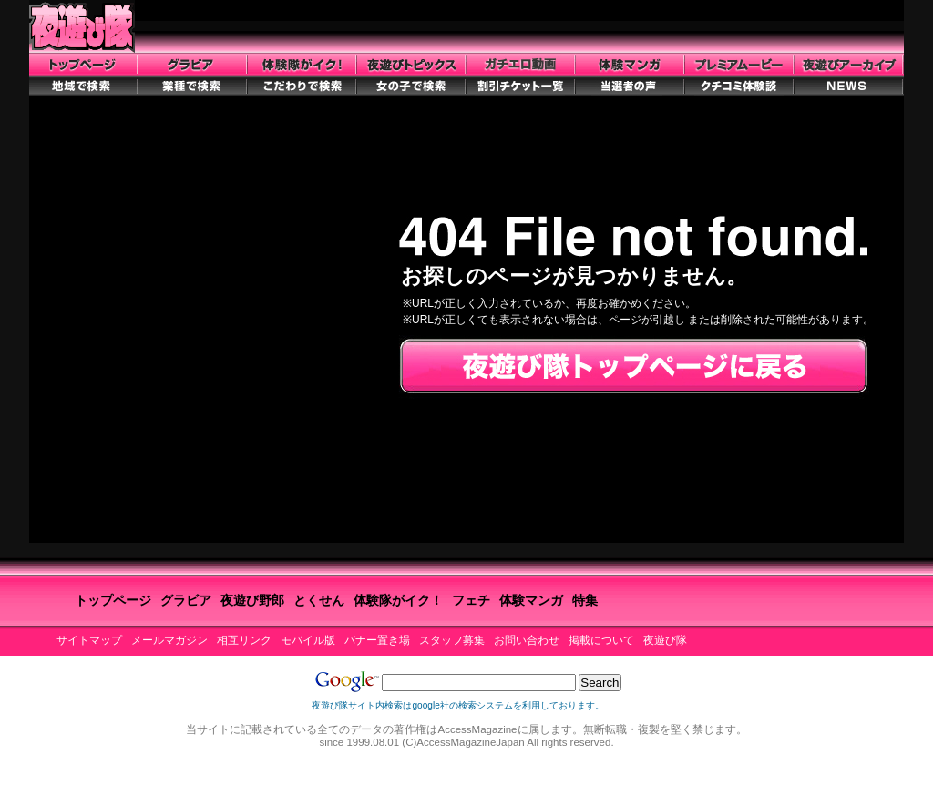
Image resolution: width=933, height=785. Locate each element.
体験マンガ (531, 600)
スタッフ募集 (452, 640)
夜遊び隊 (665, 640)
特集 (585, 600)
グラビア (185, 600)
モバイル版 (308, 640)
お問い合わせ (526, 640)
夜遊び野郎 (252, 600)
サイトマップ (89, 640)
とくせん (318, 600)
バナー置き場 (377, 640)
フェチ (471, 600)
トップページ (113, 600)
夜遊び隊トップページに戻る (633, 367)
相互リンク (244, 640)
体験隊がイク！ (398, 600)
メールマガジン (169, 640)
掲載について (601, 640)
